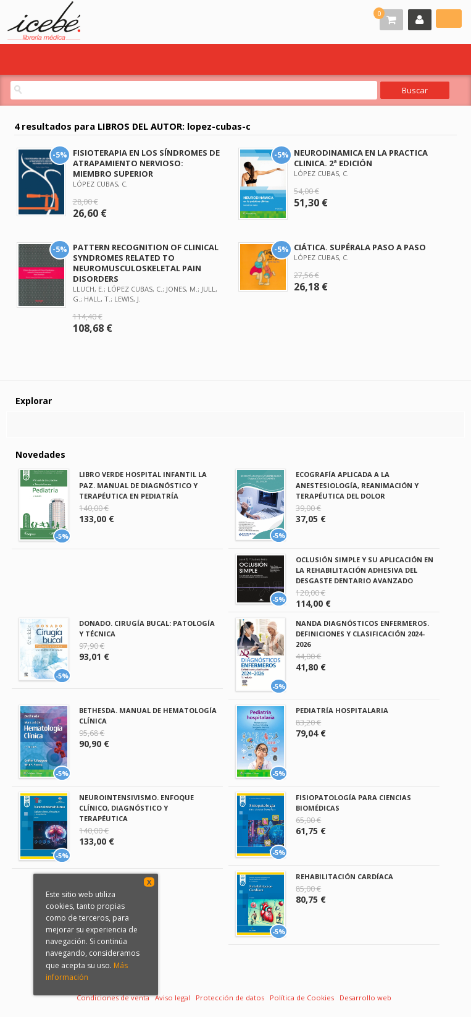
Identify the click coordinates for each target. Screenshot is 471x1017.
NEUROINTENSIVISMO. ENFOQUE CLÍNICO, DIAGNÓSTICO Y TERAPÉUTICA (136, 808)
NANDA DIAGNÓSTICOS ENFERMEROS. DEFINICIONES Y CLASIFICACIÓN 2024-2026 (362, 633)
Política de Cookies (302, 997)
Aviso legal (172, 997)
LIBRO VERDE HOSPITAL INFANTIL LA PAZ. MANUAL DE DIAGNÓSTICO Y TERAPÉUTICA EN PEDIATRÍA (143, 485)
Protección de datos (230, 997)
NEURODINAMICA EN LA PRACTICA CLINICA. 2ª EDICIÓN (361, 158)
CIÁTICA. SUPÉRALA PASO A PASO (360, 247)
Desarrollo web (365, 997)
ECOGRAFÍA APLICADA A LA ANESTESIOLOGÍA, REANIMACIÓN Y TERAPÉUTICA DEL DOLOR (357, 485)
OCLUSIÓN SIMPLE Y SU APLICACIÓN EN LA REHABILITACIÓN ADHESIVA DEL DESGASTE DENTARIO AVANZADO (364, 570)
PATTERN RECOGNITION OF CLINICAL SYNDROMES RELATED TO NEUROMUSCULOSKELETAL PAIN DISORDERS (146, 263)
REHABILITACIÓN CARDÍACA (344, 876)
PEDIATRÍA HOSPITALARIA (342, 710)
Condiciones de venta (113, 997)
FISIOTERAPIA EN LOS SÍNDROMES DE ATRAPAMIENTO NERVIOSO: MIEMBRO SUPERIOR (146, 163)
